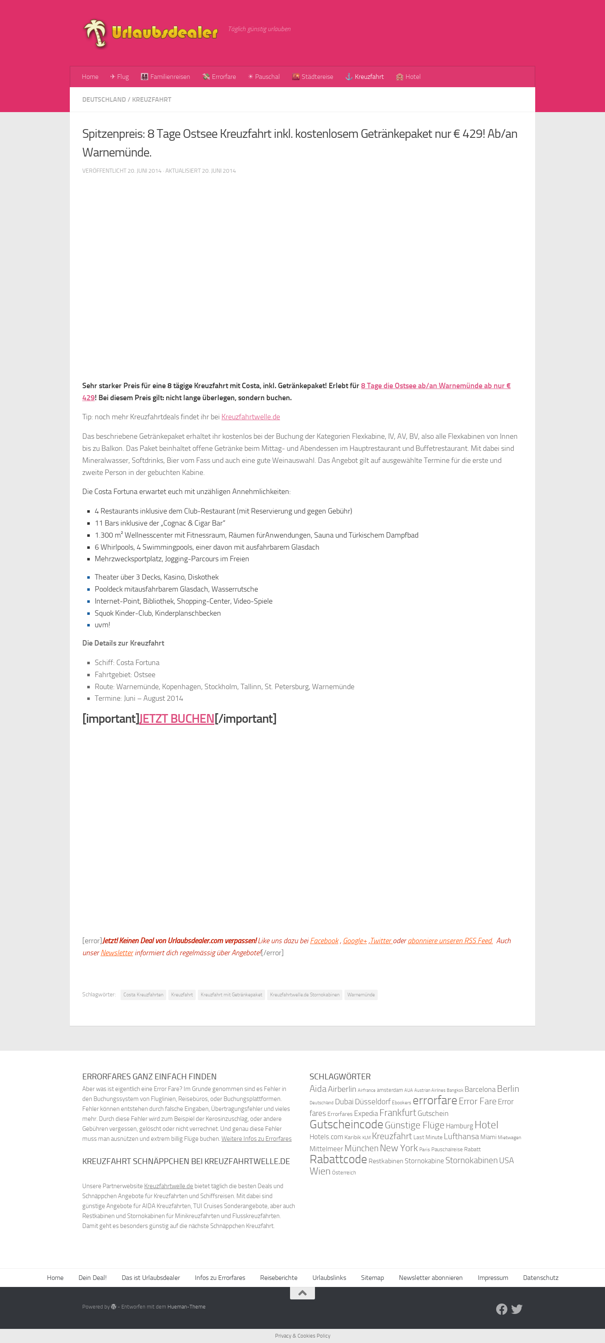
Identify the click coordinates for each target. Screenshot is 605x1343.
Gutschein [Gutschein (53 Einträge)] (433, 1113)
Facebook (324, 940)
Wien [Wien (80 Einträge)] (320, 1171)
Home (90, 77)
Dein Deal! (93, 1278)
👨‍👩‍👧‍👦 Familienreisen (165, 77)
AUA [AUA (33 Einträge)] (408, 1090)
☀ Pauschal (264, 77)
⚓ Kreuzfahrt (364, 77)
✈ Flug (119, 77)
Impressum (493, 1278)
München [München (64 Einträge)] (361, 1148)
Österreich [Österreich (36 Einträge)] (344, 1172)
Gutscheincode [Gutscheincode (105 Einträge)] (347, 1124)
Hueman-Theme (186, 1307)
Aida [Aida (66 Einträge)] (318, 1089)
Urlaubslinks (329, 1278)
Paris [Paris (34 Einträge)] (424, 1149)
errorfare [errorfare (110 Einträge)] (435, 1100)
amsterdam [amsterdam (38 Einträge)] (390, 1090)
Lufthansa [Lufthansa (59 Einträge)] (461, 1136)
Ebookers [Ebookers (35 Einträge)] (401, 1102)
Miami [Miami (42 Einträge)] (488, 1137)
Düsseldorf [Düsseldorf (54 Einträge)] (373, 1101)
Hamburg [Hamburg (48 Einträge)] (459, 1126)
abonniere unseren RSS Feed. (450, 940)
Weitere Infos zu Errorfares (256, 1138)
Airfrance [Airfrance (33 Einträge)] (367, 1090)
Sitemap (372, 1278)
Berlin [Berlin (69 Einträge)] (508, 1088)
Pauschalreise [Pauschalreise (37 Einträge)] (447, 1149)
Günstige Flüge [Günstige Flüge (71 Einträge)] (415, 1125)
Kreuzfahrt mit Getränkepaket (231, 995)
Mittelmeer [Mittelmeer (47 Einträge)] (326, 1149)
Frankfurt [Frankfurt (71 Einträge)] (397, 1112)
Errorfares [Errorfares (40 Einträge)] (340, 1114)
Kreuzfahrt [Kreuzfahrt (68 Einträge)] (392, 1136)
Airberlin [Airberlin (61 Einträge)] (342, 1089)
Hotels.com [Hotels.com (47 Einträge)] (326, 1137)
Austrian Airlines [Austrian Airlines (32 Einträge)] (429, 1090)
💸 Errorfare (219, 77)
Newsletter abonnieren (431, 1278)
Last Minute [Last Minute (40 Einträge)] (428, 1137)
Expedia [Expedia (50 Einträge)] (366, 1113)
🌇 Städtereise (312, 77)
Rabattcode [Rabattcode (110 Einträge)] (338, 1159)
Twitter (381, 940)
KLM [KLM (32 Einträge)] (366, 1137)
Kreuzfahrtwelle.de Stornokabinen (304, 995)
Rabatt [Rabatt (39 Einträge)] (472, 1149)
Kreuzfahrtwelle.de (250, 416)
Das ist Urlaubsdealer (151, 1278)
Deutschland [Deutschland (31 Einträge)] (322, 1103)
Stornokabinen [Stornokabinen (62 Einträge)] (471, 1160)
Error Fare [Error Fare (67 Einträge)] (478, 1101)
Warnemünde (361, 995)
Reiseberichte (279, 1278)
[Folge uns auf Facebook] (502, 1309)
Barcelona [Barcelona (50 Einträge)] (480, 1089)
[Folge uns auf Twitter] (517, 1309)
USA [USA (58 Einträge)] (506, 1160)
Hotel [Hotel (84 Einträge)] (487, 1125)
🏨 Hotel (408, 77)
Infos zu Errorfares (220, 1278)
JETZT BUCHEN (176, 718)
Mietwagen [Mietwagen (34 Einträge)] (509, 1137)
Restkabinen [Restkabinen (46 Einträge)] (386, 1161)
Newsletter (117, 952)
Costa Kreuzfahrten (143, 995)
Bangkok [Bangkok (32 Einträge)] (455, 1090)
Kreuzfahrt (151, 99)
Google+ (355, 940)
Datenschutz (540, 1278)
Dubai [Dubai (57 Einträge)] (344, 1101)
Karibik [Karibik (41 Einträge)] (352, 1137)
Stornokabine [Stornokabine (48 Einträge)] (424, 1161)
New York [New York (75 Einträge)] (399, 1148)
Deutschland (104, 99)
